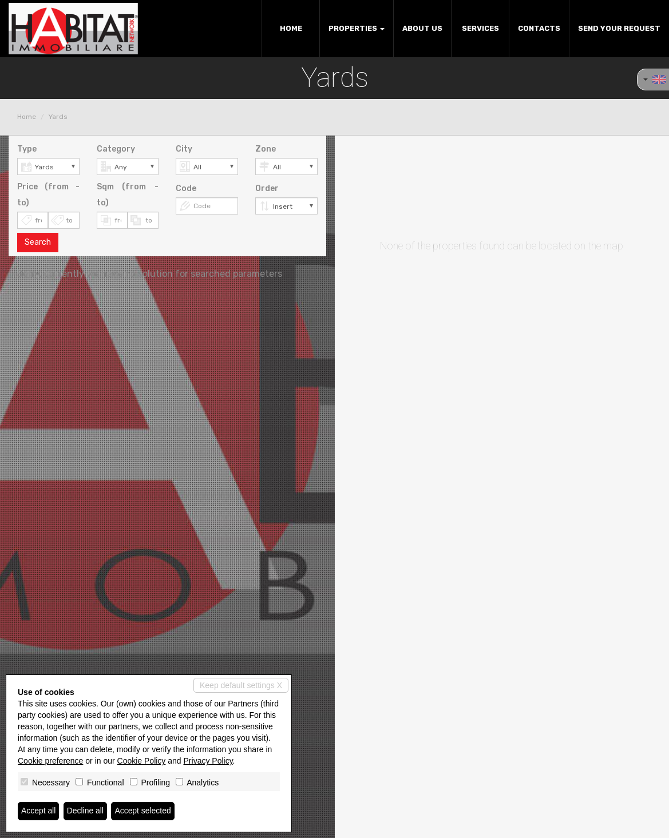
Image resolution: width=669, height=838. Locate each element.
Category (116, 149)
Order (267, 188)
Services (480, 28)
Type (27, 149)
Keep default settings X (241, 685)
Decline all (85, 811)
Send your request (619, 28)
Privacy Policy (208, 760)
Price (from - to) (48, 195)
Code (186, 188)
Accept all (38, 811)
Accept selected (143, 811)
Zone (265, 149)
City (184, 149)
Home (291, 28)
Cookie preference (50, 760)
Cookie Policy (141, 760)
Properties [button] (356, 28)
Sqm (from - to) (128, 195)
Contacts (539, 28)
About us (422, 28)
